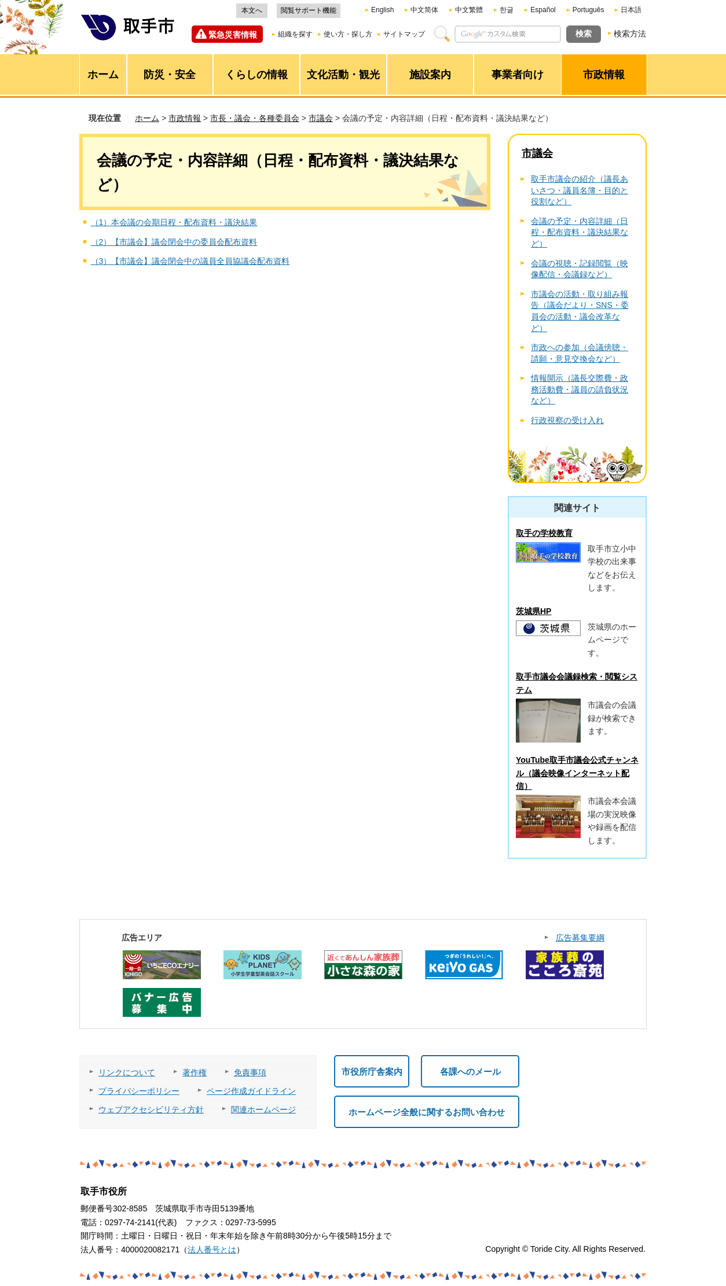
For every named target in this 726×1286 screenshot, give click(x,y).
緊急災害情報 (232, 34)
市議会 (321, 118)
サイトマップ (404, 34)
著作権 (194, 1072)
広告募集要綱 (580, 937)
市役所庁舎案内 (372, 1071)
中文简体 (424, 10)
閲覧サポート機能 (308, 10)
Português (588, 10)
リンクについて (126, 1072)
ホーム (147, 118)
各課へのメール (470, 1071)
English (382, 10)
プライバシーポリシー (138, 1091)
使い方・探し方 (348, 34)
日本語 (631, 10)
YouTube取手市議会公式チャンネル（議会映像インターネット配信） (577, 773)
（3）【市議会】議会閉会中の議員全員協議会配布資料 (190, 261)
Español (542, 10)
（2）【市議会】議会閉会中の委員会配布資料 (174, 242)
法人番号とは (212, 1249)
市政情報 (184, 118)
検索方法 (630, 33)
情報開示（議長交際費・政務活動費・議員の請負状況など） (579, 389)
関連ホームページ (263, 1109)
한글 (507, 10)
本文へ (251, 10)
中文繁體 (469, 10)
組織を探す (295, 34)
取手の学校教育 (544, 533)
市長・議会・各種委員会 (254, 118)
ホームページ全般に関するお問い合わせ (427, 1112)
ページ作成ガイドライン (251, 1091)
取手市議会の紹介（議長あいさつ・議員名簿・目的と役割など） (579, 190)
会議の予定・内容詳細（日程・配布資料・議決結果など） (579, 232)
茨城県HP (533, 611)
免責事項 (250, 1072)
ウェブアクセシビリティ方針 (151, 1109)
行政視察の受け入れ (567, 420)
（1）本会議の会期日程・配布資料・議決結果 (174, 222)
